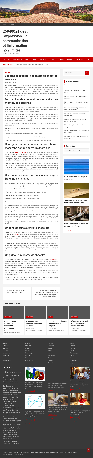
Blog (26, 59)
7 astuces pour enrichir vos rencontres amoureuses (10, 324)
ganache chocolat (20, 152)
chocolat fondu (53, 259)
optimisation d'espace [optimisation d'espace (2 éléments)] (10, 419)
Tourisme (73, 358)
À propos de (17, 59)
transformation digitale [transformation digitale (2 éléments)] (10, 434)
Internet (27, 358)
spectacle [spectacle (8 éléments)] (14, 427)
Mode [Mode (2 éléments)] (18, 413)
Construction (7, 360)
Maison (43, 59)
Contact (34, 59)
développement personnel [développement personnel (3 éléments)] (8, 387)
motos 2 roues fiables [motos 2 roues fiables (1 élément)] (14, 415)
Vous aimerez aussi (12, 304)
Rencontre (8, 317)
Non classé (51, 355)
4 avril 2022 (8, 82)
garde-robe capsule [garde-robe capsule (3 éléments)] (10, 397)
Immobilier (28, 348)
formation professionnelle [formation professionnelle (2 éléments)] (11, 395)
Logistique (51, 345)
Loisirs (50, 348)
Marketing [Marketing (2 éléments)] (12, 413)
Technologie (74, 353)
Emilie (14, 82)
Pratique (52, 59)
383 (30, 423)
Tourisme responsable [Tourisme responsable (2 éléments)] (10, 432)
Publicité (50, 360)
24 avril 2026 (52, 328)
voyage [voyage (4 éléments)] (14, 441)
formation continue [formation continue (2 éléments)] (15, 393)
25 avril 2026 (30, 328)
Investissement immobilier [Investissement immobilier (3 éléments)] (8, 406)
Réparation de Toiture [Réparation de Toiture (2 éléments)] (9, 425)
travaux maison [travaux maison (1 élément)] (6, 438)
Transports (73, 360)
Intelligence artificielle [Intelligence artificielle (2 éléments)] (10, 401)
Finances (28, 345)
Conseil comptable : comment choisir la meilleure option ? (16, 291)
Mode (50, 317)
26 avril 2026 (7, 330)
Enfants (27, 343)
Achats (5, 343)
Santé (69, 59)
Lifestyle (50, 343)
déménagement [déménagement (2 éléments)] (14, 382)
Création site (29, 360)
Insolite (27, 355)
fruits (16, 234)
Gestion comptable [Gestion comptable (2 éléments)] (9, 399)
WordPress (21, 455)
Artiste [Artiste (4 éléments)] (6, 375)
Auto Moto (79, 59)
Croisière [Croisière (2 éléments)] (6, 382)
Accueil (7, 59)
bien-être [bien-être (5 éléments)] (14, 375)
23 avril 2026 (74, 328)
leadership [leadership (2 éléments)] (11, 410)
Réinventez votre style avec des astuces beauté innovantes (80, 323)
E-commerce (7, 363)
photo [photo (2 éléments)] (19, 421)
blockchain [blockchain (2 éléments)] (6, 380)
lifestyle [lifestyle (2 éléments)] (17, 410)
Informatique (29, 353)
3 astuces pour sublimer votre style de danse (34, 323)
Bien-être (30, 317)
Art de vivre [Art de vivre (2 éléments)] (17, 372)
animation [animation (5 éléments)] (8, 372)
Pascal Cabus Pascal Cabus (12, 332)
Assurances (6, 353)
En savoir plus (30, 391)
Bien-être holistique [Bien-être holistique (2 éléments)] (9, 378)
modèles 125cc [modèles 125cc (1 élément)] (6, 415)
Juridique (28, 363)
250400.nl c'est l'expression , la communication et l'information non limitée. (15, 40)
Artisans (5, 350)
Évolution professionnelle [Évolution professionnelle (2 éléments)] (11, 443)
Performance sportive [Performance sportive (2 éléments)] (10, 421)
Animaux (5, 348)
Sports (72, 350)
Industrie (28, 350)
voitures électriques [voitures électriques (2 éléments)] (9, 440)
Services (73, 348)
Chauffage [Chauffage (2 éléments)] (13, 380)
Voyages (61, 59)
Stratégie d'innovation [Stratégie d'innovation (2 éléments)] (9, 430)
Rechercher (87, 73)
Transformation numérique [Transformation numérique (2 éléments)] (11, 436)
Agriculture (6, 345)
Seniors (72, 345)
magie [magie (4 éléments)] (5, 412)
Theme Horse (71, 452)
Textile (72, 355)
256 (69, 230)
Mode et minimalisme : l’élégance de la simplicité (57, 323)
